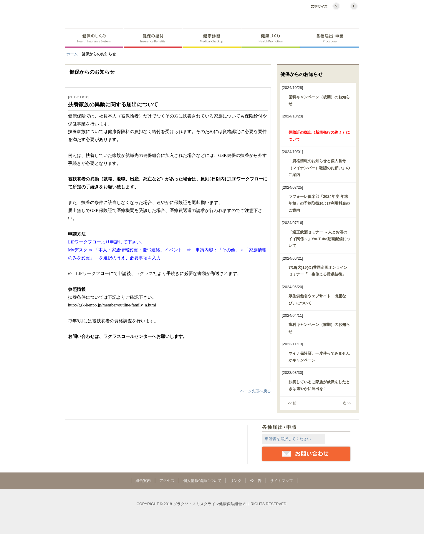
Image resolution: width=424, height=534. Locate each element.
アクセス (167, 480)
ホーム (72, 54)
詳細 (338, 439)
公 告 (255, 480)
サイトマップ (281, 480)
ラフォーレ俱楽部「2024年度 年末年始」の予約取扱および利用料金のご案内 (319, 203)
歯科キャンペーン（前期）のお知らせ (319, 328)
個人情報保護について (202, 480)
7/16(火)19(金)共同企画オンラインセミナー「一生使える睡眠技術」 (318, 270)
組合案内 (143, 480)
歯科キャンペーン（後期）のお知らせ (319, 100)
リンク (235, 480)
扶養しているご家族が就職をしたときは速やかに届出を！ (319, 385)
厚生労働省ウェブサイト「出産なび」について (317, 299)
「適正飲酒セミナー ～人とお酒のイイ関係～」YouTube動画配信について (319, 239)
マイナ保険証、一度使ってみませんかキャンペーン (319, 356)
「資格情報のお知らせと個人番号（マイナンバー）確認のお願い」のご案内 (319, 168)
